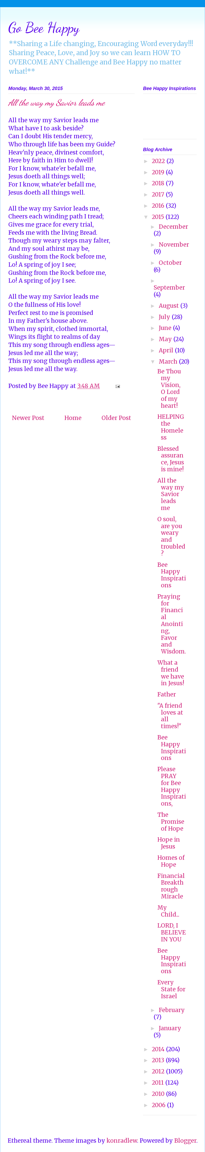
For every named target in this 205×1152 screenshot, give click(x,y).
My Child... (168, 911)
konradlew (122, 1140)
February (172, 1010)
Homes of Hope (170, 861)
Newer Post (28, 418)
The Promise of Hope (170, 821)
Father (166, 694)
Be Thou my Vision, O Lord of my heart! (169, 388)
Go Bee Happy (43, 27)
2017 (159, 194)
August (169, 305)
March (169, 361)
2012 (159, 1071)
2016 (159, 205)
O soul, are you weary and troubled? (171, 536)
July (165, 317)
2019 (159, 172)
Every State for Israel (171, 989)
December (173, 226)
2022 (159, 161)
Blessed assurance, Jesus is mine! (170, 459)
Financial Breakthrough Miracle (171, 886)
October (170, 262)
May (166, 339)
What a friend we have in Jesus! (170, 673)
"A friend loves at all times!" (170, 716)
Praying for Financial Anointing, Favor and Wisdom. (171, 624)
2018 (159, 183)
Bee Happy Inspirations (171, 575)
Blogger (185, 1140)
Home (73, 418)
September (169, 287)
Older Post (116, 418)
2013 (159, 1060)
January (170, 1028)
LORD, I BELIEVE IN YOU (171, 932)
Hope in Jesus (168, 843)
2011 (158, 1082)
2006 (159, 1105)
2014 (159, 1049)
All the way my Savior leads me (170, 494)
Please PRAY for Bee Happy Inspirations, (171, 786)
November (174, 244)
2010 (159, 1094)
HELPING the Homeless (170, 427)
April (167, 350)
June (166, 328)
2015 (158, 217)
